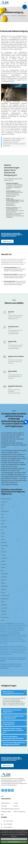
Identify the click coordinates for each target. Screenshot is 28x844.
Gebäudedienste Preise (7, 809)
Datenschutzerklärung (14, 842)
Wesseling (4, 527)
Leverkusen (4, 558)
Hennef (3, 592)
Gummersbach (5, 595)
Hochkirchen (4, 545)
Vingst (3, 533)
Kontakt (16, 803)
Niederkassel (4, 573)
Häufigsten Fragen (6, 811)
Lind (2, 514)
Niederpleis (4, 605)
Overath (3, 555)
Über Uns (16, 806)
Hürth (2, 517)
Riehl (2, 620)
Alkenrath (3, 614)
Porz (2, 508)
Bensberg (3, 611)
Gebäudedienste (6, 15)
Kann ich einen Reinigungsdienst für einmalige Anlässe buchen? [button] (14, 743)
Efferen (3, 505)
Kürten (3, 602)
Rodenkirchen (5, 617)
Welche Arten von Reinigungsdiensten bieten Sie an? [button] (13, 693)
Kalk (2, 570)
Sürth (2, 536)
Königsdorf (4, 502)
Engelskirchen (5, 598)
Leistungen (13, 15)
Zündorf (3, 561)
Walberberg (4, 586)
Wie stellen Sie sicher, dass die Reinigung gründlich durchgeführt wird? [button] (13, 730)
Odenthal (3, 580)
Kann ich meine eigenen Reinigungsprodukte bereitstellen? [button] (13, 737)
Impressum (17, 809)
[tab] (14, 693)
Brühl (2, 524)
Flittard (3, 567)
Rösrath (3, 583)
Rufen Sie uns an (7, 241)
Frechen (3, 520)
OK (14, 839)
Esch (2, 530)
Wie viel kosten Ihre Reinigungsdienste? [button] (9, 723)
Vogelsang (4, 577)
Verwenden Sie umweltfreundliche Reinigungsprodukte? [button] (13, 717)
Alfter (2, 548)
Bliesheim (3, 564)
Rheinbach (4, 542)
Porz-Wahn (4, 608)
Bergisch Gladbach (6, 499)
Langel (3, 539)
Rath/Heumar (5, 511)
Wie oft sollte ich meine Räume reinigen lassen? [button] (12, 711)
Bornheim (3, 552)
